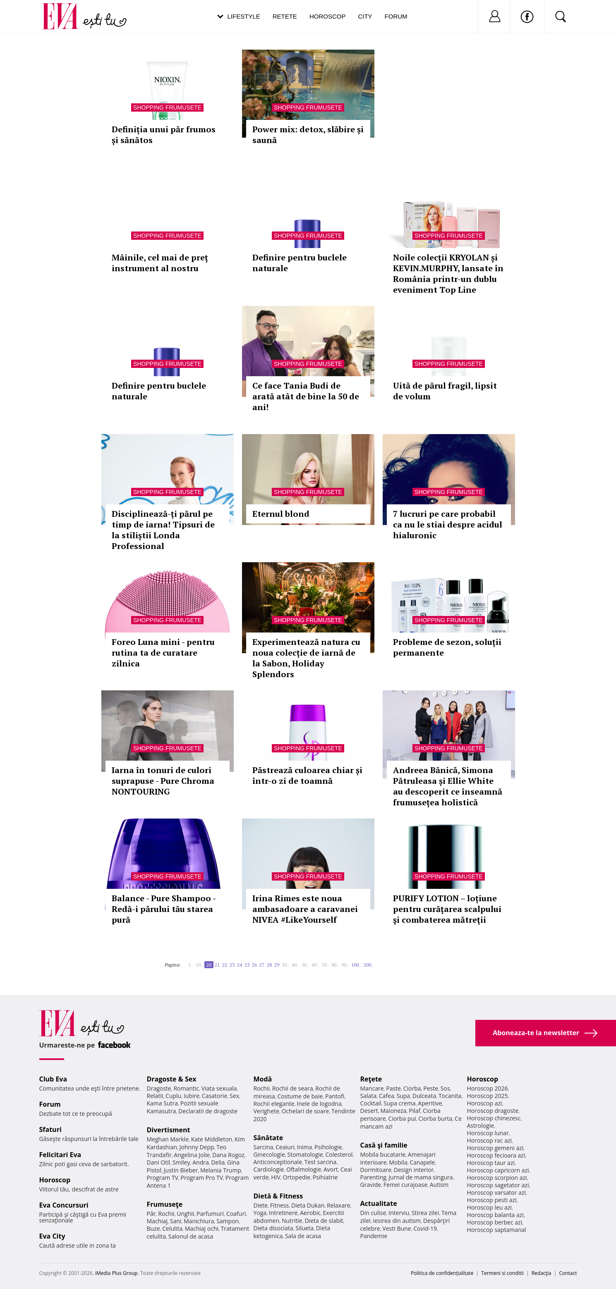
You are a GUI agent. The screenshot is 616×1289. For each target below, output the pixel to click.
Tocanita (450, 1096)
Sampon (227, 1221)
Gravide (370, 1185)
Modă (263, 1079)
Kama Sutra (162, 1103)
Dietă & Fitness (278, 1196)
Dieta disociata (273, 1228)
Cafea (386, 1096)
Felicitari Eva (60, 1154)
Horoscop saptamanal (496, 1230)
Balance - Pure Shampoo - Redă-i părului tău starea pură (164, 909)
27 (261, 965)
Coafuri (236, 1213)
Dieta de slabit (323, 1221)
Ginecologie (269, 1154)
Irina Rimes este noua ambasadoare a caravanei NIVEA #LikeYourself (305, 909)
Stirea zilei (425, 1213)
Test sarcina (320, 1162)
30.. (285, 965)
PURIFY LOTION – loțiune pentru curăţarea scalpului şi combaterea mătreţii (447, 909)
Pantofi (334, 1096)
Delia (218, 1162)
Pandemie (374, 1236)
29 (276, 965)
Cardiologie (269, 1169)
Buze (153, 1228)
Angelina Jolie (192, 1155)
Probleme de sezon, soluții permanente (447, 647)
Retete (285, 16)
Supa (403, 1096)
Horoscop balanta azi (495, 1215)
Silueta (304, 1228)
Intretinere (283, 1213)
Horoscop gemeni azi (495, 1148)
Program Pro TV (202, 1178)
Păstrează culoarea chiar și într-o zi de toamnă (307, 775)
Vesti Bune (396, 1228)
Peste (430, 1088)
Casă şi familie (383, 1145)
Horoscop (327, 16)
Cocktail (370, 1103)
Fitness (279, 1205)
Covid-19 (425, 1228)
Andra (200, 1162)
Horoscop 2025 (487, 1096)
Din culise (373, 1213)
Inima (304, 1147)
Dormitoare (376, 1170)
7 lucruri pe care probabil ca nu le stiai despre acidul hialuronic (447, 524)
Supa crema (399, 1103)
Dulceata (424, 1096)
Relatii (155, 1096)
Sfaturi (50, 1129)
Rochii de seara (292, 1088)
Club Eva (53, 1079)
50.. (305, 965)
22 (224, 965)
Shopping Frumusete (167, 107)
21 (217, 965)
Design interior (414, 1170)
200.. (369, 965)
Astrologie (480, 1125)
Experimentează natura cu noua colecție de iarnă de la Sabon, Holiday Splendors (306, 658)
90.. (345, 965)
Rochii (166, 1213)
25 (246, 965)
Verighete (266, 1111)
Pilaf (414, 1111)
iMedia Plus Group (116, 1273)
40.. (295, 965)
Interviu (398, 1213)
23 (232, 965)
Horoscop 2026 (487, 1088)
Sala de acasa (303, 1236)
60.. (315, 965)
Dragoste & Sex (172, 1079)
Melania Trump (220, 1170)
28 (269, 965)
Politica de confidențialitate (442, 1273)
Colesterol (338, 1154)
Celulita (172, 1228)
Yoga (260, 1213)
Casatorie (215, 1096)
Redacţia (541, 1273)
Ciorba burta (435, 1118)
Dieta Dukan (307, 1205)
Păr (151, 1213)
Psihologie (328, 1147)
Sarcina (263, 1147)
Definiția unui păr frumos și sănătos (164, 135)
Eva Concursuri (64, 1205)
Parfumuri (210, 1213)
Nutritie (292, 1221)
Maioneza (393, 1111)
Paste (393, 1088)
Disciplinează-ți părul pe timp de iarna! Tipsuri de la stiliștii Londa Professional (163, 529)
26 (254, 965)
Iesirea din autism (397, 1221)
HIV (275, 1177)
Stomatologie (305, 1154)
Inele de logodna (319, 1104)
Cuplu (173, 1096)
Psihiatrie (325, 1177)
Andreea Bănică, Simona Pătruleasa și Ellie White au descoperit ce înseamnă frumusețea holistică (447, 786)
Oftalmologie (303, 1169)
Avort (331, 1169)
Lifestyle (244, 16)
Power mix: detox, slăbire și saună (308, 135)
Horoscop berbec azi (495, 1222)
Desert (369, 1111)
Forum (396, 16)
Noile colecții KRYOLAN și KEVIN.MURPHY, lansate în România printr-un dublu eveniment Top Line (448, 273)
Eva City (52, 1236)
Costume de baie (300, 1096)
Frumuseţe (165, 1204)
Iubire (191, 1096)
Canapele (422, 1162)
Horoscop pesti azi (492, 1200)
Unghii (185, 1213)
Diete (261, 1205)
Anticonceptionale (278, 1162)
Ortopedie (296, 1177)
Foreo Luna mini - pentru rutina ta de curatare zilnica (163, 652)
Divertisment (168, 1129)
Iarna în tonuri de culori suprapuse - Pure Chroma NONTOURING (163, 780)
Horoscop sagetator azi (498, 1185)
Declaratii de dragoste (207, 1111)
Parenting (373, 1177)
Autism (439, 1185)
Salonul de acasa (190, 1236)
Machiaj (157, 1221)
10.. (199, 965)
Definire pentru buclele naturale (299, 263)
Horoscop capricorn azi (498, 1170)
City (365, 16)
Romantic (186, 1088)
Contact (568, 1273)
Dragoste (159, 1088)
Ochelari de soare (305, 1111)
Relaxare (338, 1205)
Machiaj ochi (201, 1228)
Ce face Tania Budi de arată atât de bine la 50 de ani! (305, 396)
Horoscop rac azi (489, 1140)
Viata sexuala (219, 1088)
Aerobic (310, 1213)
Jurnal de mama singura (420, 1177)
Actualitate (378, 1203)
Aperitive (430, 1103)
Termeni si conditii (502, 1273)
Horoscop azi (484, 1103)
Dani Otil (158, 1162)
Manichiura (199, 1221)
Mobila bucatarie (383, 1154)
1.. (190, 965)
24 (239, 965)
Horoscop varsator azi (496, 1192)
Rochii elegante (274, 1104)
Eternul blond (280, 513)
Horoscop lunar (488, 1133)
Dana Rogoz (228, 1155)
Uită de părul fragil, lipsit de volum (445, 391)
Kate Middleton (211, 1139)
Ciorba (412, 1088)
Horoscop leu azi (489, 1207)
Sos (445, 1088)
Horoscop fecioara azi (496, 1155)
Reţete (371, 1079)
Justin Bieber (181, 1170)
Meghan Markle (168, 1139)
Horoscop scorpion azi (497, 1178)
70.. (325, 965)
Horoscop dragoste (493, 1111)
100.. (356, 965)
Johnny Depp (197, 1147)
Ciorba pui (402, 1118)
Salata (368, 1096)
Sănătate (268, 1137)
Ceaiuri (285, 1147)
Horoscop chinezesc (494, 1118)
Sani (176, 1221)
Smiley (181, 1162)
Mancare (372, 1088)
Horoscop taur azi (491, 1163)
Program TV (162, 1178)
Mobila (398, 1162)
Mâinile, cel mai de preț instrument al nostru (160, 263)
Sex (234, 1096)
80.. (335, 965)
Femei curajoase (405, 1185)
